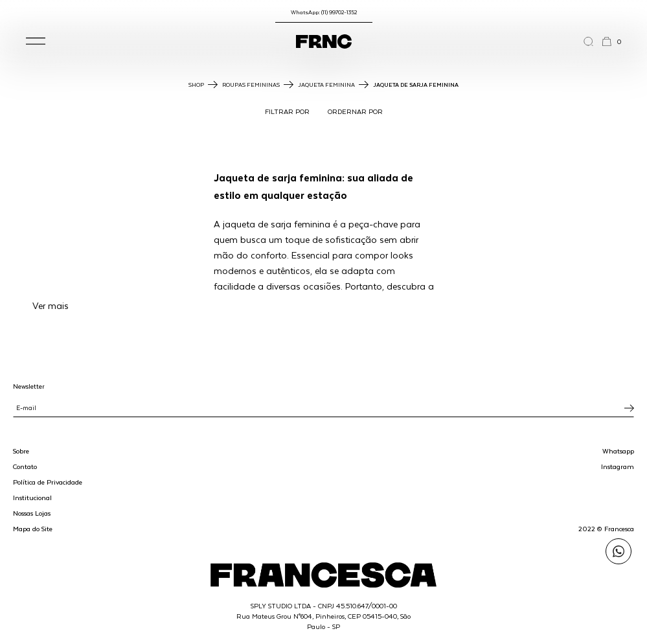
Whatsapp (618, 451)
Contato (25, 466)
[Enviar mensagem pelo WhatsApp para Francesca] (618, 551)
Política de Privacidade (47, 482)
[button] (35, 41)
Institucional (32, 497)
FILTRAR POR (287, 111)
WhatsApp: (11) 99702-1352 (324, 12)
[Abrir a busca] (592, 41)
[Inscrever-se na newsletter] (629, 408)
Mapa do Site (32, 528)
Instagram (617, 466)
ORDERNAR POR (355, 111)
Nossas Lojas (32, 513)
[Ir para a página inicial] (323, 41)
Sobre (21, 451)
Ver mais (50, 305)
